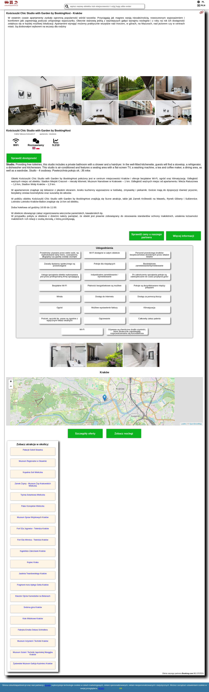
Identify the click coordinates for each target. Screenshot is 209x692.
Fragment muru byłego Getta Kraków (33, 585)
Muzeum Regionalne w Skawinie (33, 461)
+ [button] (11, 381)
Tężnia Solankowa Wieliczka (33, 495)
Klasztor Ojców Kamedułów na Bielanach (32, 596)
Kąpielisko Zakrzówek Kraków (32, 551)
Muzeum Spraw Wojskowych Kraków (33, 517)
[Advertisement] (104, 52)
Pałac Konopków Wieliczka (32, 506)
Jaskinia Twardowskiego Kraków (33, 573)
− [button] (11, 386)
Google (48, 685)
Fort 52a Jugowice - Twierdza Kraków (33, 528)
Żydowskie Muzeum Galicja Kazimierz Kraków (32, 663)
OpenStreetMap (195, 424)
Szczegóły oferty (85, 433)
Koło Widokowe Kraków (33, 618)
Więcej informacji (183, 236)
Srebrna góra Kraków (33, 607)
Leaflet (183, 424)
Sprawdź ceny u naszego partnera (146, 236)
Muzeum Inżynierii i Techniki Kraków (32, 641)
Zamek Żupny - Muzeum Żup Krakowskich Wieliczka (33, 484)
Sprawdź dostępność (24, 158)
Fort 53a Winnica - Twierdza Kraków (32, 540)
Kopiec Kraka (32, 562)
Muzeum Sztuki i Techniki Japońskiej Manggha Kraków (33, 653)
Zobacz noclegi (123, 433)
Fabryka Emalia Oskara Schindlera (33, 630)
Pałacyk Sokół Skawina (33, 450)
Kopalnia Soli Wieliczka (33, 472)
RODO (101, 688)
